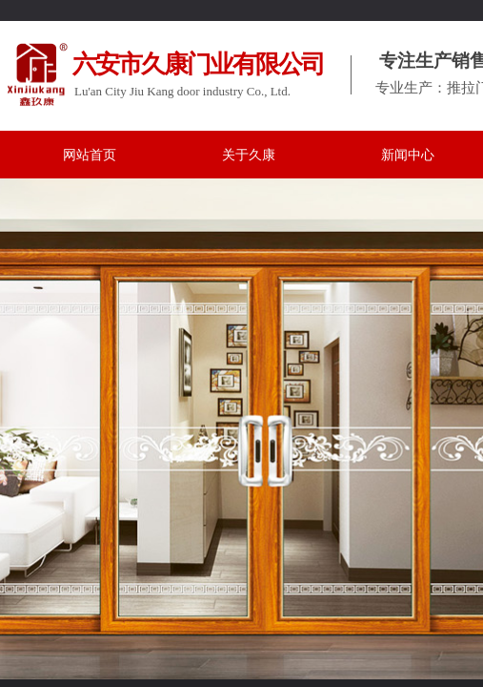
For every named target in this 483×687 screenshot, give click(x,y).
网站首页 (89, 155)
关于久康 (248, 155)
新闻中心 (407, 155)
